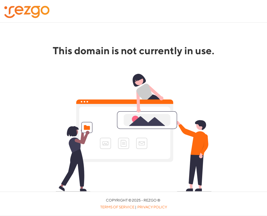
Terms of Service (117, 207)
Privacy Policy (152, 207)
